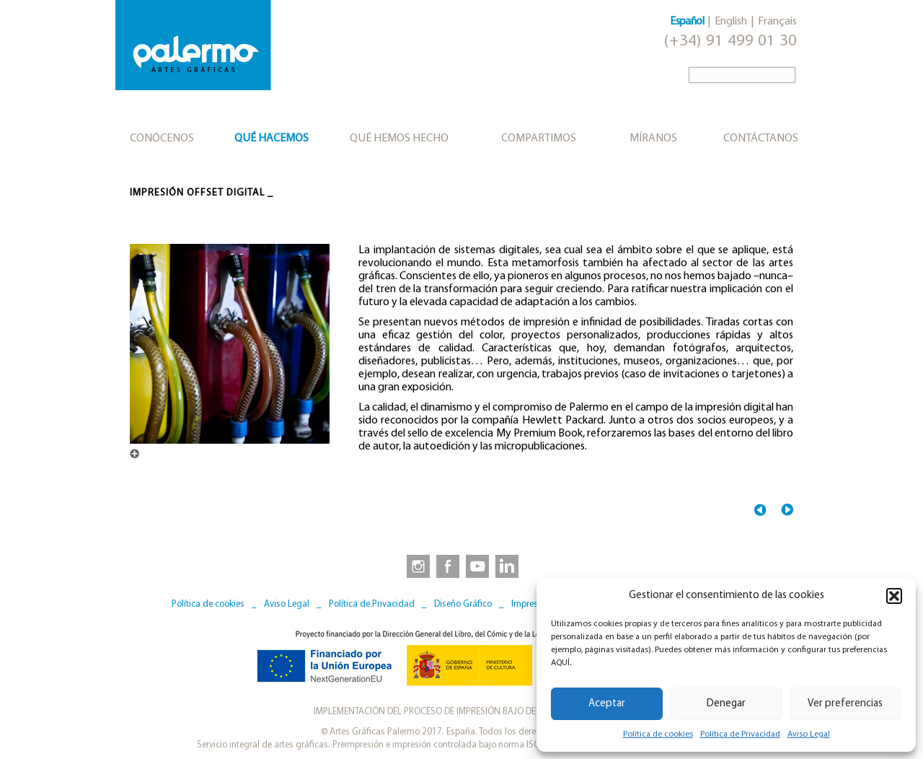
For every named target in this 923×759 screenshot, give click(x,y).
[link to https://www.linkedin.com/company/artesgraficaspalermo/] (508, 565)
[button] (894, 596)
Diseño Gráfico (463, 604)
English (731, 21)
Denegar (726, 703)
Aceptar (606, 703)
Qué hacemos (271, 138)
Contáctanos (760, 138)
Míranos (653, 138)
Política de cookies (658, 734)
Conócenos (162, 138)
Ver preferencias (845, 703)
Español (687, 21)
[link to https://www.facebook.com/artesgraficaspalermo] (446, 565)
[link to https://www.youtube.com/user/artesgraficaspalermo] (477, 565)
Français (777, 21)
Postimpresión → (787, 510)
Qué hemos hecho (399, 138)
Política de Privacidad (740, 734)
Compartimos (538, 138)
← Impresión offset (760, 510)
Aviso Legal (808, 734)
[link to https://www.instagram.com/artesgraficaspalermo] (415, 565)
